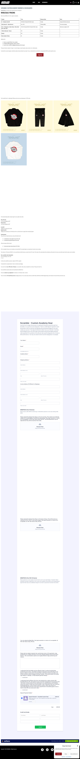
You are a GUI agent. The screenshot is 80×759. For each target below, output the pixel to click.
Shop (34, 2)
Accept (58, 753)
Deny (66, 753)
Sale (39, 2)
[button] (77, 746)
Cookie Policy (63, 756)
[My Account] (78, 2)
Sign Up (40, 55)
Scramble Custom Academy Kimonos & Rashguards (16, 8)
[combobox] (71, 2)
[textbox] (71, 2)
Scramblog (44, 2)
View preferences (73, 753)
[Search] (76, 2)
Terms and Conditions (68, 756)
